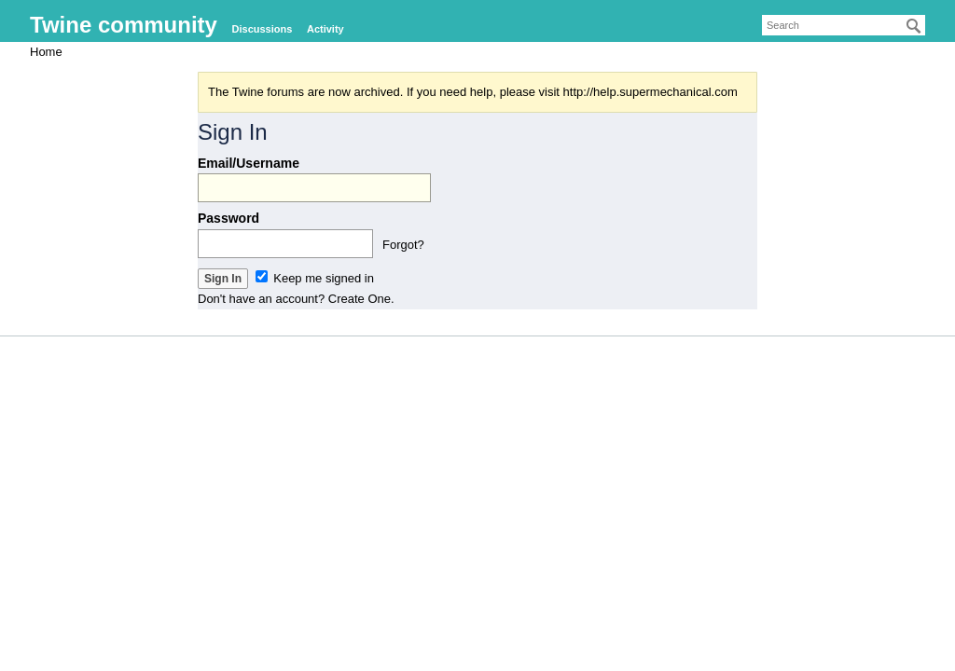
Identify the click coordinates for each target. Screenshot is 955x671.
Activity (325, 28)
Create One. (361, 299)
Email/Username (248, 163)
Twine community (123, 24)
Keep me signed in (315, 278)
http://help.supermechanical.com (650, 92)
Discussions (262, 28)
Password (228, 218)
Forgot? (403, 245)
